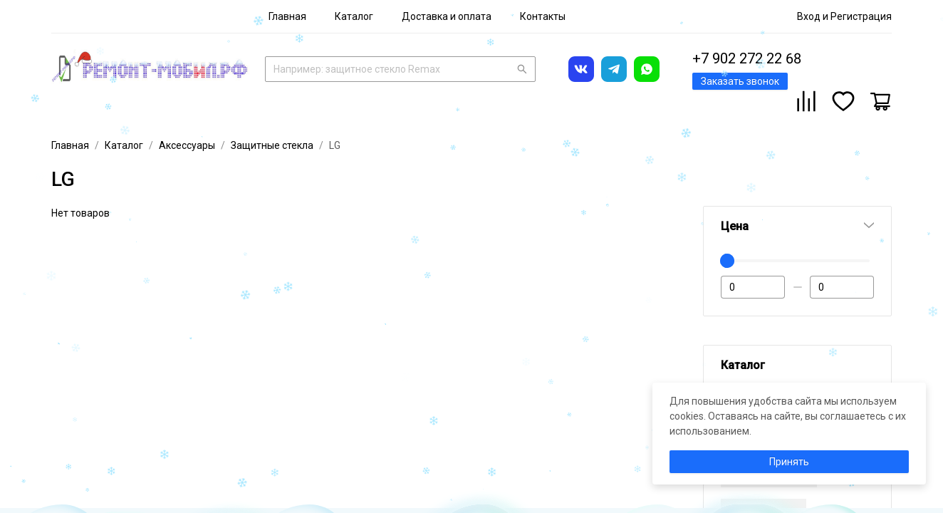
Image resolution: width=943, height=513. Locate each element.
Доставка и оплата (446, 16)
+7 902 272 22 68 (746, 58)
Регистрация (861, 16)
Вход (808, 16)
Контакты (543, 16)
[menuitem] (287, 16)
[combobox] (400, 67)
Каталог (354, 16)
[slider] (727, 261)
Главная (287, 16)
